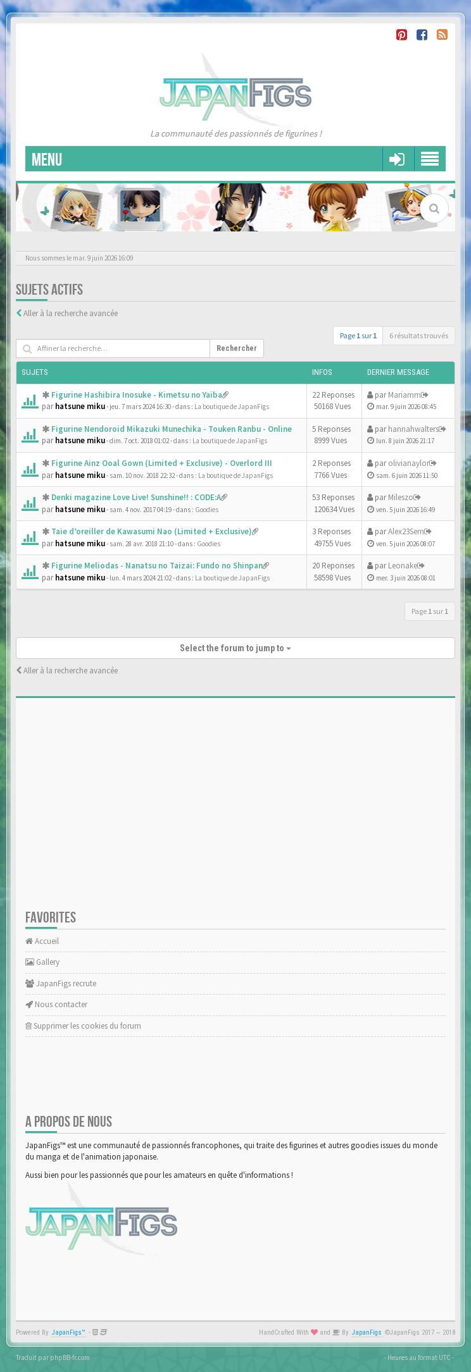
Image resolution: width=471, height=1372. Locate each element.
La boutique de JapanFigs (231, 406)
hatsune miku (80, 406)
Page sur (358, 335)
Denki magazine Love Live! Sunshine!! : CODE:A (136, 497)
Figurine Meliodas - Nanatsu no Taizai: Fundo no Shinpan (157, 565)
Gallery (42, 962)
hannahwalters (413, 429)
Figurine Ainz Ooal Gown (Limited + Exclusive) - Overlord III (161, 463)
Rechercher (237, 348)
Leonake (402, 565)
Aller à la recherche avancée (70, 313)
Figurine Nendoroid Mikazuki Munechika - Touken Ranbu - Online (171, 429)
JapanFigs (367, 1332)
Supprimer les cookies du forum (83, 1025)
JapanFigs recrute (60, 983)
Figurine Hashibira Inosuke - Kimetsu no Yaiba (136, 394)
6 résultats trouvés (418, 335)
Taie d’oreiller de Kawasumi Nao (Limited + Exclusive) (151, 531)
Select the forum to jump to (235, 648)
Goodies (206, 509)
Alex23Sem (406, 531)
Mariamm (404, 394)
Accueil (42, 941)
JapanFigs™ (68, 1332)
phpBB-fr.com (70, 1357)
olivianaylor (408, 463)
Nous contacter (56, 1004)
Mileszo (400, 497)
